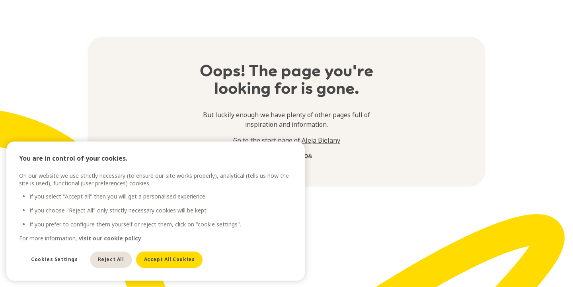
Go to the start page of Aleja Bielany (286, 140)
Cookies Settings (54, 259)
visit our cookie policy (110, 238)
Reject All (111, 259)
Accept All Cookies (169, 259)
